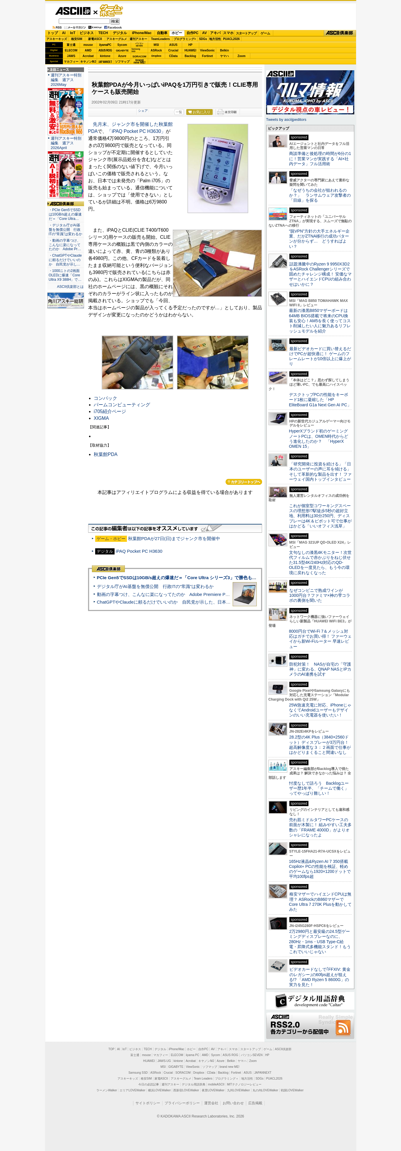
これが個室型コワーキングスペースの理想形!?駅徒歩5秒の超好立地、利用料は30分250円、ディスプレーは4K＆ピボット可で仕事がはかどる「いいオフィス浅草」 (320, 515)
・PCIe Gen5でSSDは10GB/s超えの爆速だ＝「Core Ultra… (65, 214)
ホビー (177, 33)
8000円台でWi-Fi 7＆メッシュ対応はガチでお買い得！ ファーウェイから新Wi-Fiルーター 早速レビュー (320, 639)
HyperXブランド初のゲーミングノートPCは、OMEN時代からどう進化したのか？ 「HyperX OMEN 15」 (318, 439)
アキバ (215, 33)
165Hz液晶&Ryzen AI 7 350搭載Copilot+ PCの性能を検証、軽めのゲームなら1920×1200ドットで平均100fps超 (320, 869)
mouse (88, 44)
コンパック (105, 398)
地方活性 (215, 39)
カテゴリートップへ (244, 482)
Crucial (173, 50)
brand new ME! (229, 1066)
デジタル (120, 33)
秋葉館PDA (106, 454)
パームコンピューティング (122, 404)
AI (64, 33)
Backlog (190, 56)
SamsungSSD (136, 50)
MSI (156, 44)
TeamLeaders (160, 39)
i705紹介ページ (110, 411)
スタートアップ (246, 33)
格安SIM (76, 39)
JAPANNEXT (105, 61)
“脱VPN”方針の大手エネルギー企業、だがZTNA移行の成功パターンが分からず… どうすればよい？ (319, 239)
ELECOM (71, 50)
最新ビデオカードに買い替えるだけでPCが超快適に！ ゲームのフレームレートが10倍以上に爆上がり (320, 356)
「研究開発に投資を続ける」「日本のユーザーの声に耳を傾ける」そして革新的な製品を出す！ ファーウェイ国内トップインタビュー (320, 472)
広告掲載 (255, 1103)
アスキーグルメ (116, 39)
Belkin (224, 50)
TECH (103, 33)
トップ (52, 33)
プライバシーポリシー (182, 1103)
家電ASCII (95, 39)
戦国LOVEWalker (292, 1090)
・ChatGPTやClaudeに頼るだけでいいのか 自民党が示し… (65, 259)
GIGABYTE (122, 50)
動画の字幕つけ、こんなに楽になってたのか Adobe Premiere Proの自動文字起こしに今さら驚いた (196, 594)
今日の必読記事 (148, 1084)
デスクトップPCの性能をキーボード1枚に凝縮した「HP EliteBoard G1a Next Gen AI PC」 (320, 399)
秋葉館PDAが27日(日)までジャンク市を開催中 (174, 538)
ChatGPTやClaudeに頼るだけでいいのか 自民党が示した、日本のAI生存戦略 (175, 601)
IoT (72, 33)
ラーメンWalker (106, 1090)
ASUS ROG (105, 50)
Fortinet (207, 56)
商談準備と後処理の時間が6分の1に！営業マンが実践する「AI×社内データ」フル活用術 (320, 158)
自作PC (193, 33)
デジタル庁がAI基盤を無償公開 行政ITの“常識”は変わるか (155, 586)
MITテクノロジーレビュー (244, 1084)
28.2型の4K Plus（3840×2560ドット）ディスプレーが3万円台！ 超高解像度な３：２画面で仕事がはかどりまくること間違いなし (320, 745)
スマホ (228, 33)
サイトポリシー (147, 1103)
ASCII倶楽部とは (70, 287)
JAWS (71, 56)
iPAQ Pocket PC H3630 (139, 551)
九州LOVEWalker (238, 1090)
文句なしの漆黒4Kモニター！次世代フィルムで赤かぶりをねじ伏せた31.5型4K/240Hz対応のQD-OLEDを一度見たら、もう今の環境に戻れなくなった (320, 562)
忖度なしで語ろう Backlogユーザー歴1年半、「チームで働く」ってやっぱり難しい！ (319, 788)
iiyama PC (192, 1055)
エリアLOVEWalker (132, 1090)
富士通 (71, 44)
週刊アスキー (138, 39)
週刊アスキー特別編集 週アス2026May (66, 80)
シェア (143, 110)
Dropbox (156, 55)
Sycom (122, 44)
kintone (105, 56)
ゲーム (265, 33)
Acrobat (88, 56)
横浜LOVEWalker (159, 1090)
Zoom (241, 56)
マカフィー (71, 61)
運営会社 (211, 1103)
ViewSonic (207, 50)
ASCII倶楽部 (340, 33)
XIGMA (101, 418)
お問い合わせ (233, 1103)
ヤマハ (224, 56)
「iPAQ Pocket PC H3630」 (136, 131)
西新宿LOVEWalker (186, 1090)
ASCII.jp (72, 11)
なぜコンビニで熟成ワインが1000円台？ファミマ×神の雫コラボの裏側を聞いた (319, 595)
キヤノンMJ (88, 61)
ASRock (156, 50)
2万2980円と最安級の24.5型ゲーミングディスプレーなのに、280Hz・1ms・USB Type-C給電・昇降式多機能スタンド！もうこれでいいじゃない (320, 941)
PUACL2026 (231, 39)
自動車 (162, 33)
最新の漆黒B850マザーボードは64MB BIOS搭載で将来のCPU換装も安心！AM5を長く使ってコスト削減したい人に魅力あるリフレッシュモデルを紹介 (320, 320)
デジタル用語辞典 (193, 1084)
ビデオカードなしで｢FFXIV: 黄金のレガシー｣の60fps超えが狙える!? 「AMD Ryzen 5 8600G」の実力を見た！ (319, 977)
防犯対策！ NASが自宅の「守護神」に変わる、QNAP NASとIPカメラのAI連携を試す (320, 669)
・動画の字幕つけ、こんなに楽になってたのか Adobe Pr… (65, 244)
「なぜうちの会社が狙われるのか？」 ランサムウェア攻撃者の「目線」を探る (320, 195)
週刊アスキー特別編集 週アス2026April (66, 143)
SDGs (203, 39)
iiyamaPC (105, 44)
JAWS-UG (164, 1061)
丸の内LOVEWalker (265, 1090)
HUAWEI (190, 50)
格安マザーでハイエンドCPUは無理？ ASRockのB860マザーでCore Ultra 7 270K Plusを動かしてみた (320, 902)
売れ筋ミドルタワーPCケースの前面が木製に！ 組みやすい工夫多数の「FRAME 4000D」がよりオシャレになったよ (320, 827)
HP (190, 44)
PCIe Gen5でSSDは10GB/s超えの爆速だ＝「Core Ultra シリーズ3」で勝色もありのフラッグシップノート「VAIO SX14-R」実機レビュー (234, 577)
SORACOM (183, 1072)
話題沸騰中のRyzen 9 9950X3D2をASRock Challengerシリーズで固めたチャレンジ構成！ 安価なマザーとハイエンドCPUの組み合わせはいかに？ (320, 274)
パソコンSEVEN (139, 44)
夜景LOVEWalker (213, 1090)
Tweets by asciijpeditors (286, 119)
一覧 (179, 112)
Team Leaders (203, 1078)
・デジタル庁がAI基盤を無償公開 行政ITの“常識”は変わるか (66, 229)
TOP (111, 1049)
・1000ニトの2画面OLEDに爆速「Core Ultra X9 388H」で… (65, 275)
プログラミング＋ (227, 1078)
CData (173, 56)
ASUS (173, 44)
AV (204, 33)
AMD (88, 50)
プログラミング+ (185, 39)
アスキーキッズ (56, 39)
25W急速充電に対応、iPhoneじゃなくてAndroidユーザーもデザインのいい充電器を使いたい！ (320, 710)
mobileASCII (216, 1084)
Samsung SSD (138, 1072)
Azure (122, 56)
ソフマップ (122, 61)
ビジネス (87, 33)
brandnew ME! (140, 61)
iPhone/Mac (142, 33)
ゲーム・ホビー (111, 10)
